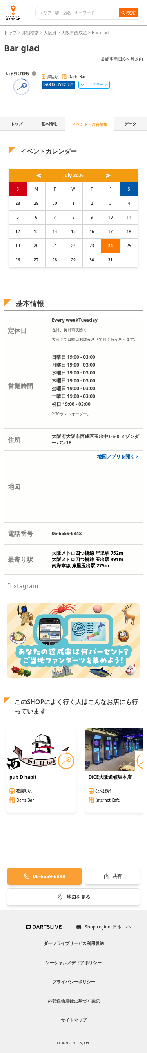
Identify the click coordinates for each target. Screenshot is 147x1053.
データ (130, 124)
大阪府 (50, 32)
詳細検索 (31, 32)
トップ (11, 32)
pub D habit (22, 777)
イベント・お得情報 (89, 124)
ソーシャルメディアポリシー (73, 962)
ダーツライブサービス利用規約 (74, 943)
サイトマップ (74, 1020)
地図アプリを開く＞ (118, 456)
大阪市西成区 (74, 32)
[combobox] (79, 13)
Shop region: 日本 (103, 927)
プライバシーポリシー (73, 982)
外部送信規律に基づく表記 (74, 1001)
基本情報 (49, 124)
